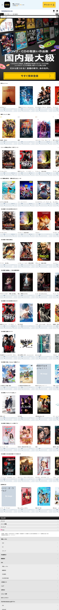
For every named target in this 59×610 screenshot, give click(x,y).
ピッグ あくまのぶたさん (41, 293)
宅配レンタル (5, 566)
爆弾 (19, 140)
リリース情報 (29, 524)
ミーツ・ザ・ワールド (5, 508)
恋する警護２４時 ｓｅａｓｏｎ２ (25, 355)
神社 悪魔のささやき (23, 293)
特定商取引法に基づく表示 (44, 533)
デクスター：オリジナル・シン (42, 477)
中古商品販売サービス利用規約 (24, 533)
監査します (2, 416)
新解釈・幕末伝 (3, 140)
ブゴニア (37, 232)
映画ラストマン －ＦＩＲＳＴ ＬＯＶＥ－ (27, 171)
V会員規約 (6, 533)
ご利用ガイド (4, 582)
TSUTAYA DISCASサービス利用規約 (13, 533)
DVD (2, 14)
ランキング (29, 526)
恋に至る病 (20, 324)
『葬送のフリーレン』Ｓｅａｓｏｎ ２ (26, 107)
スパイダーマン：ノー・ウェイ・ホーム (44, 202)
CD (6, 14)
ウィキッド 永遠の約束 (40, 171)
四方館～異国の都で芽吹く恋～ (24, 446)
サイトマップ (13, 534)
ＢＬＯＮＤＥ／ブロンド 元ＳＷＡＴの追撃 (45, 107)
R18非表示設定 (5, 578)
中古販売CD (16, 14)
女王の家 (20, 416)
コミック (10, 14)
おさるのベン (3, 107)
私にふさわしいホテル (23, 508)
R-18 (29, 529)
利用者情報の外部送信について (5, 534)
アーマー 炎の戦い (4, 263)
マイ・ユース (56, 416)
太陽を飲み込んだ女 (39, 416)
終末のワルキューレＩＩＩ (41, 385)
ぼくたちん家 (38, 355)
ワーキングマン (3, 171)
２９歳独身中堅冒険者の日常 (24, 385)
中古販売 (4, 574)
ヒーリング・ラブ (4, 446)
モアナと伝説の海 (4, 202)
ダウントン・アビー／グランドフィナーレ (27, 477)
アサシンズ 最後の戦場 (40, 263)
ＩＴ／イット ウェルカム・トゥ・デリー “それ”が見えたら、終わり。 (16, 477)
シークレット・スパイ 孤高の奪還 (25, 263)
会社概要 (2, 533)
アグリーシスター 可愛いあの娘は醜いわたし (10, 293)
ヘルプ (2, 586)
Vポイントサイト (4, 597)
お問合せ (3, 590)
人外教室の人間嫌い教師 (5, 385)
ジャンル (29, 521)
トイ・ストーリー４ (22, 202)
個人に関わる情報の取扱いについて (35, 533)
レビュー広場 (4, 594)
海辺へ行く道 (38, 508)
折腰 (36, 446)
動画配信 (3, 558)
